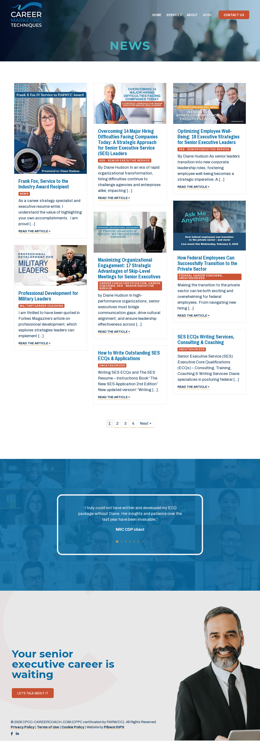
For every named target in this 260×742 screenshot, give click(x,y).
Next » (145, 423)
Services (174, 14)
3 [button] (126, 541)
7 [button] (143, 541)
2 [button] (121, 541)
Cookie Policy (72, 727)
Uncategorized (192, 278)
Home (156, 14)
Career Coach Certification (123, 283)
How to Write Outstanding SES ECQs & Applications (129, 355)
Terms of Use (48, 727)
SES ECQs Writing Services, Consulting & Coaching (205, 339)
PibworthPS (114, 727)
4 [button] (130, 541)
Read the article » (34, 231)
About (192, 14)
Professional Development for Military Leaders (48, 296)
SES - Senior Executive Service (124, 160)
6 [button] (139, 541)
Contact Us (234, 14)
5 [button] (134, 541)
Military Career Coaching (41, 305)
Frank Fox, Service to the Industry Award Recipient (43, 184)
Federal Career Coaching (200, 275)
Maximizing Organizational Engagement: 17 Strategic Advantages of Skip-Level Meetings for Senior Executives (129, 268)
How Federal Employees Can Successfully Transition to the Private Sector (207, 263)
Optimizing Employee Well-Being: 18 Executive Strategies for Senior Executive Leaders (208, 136)
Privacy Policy (23, 727)
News (207, 14)
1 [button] (117, 541)
